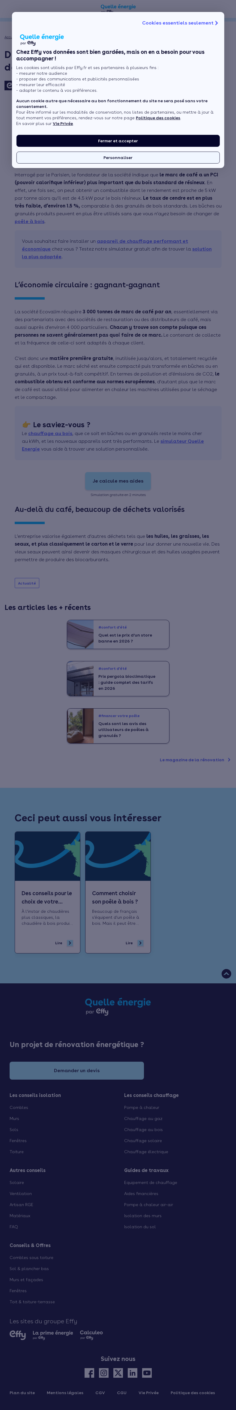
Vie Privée (63, 123)
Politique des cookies (158, 117)
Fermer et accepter (118, 140)
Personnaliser (118, 157)
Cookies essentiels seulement (181, 23)
